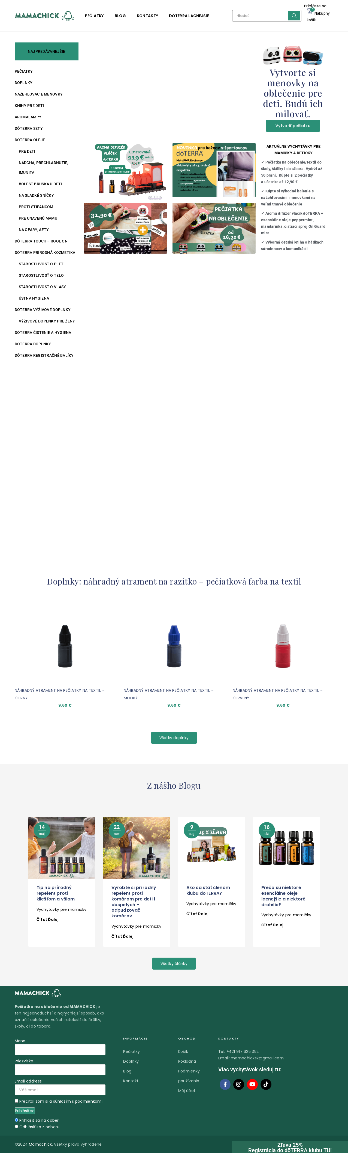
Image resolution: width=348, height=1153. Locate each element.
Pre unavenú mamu (38, 218)
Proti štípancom (36, 207)
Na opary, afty (34, 229)
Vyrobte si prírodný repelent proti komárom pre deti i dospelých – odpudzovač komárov (133, 901)
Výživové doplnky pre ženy (47, 321)
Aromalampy (28, 117)
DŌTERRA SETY (29, 128)
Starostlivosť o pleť (41, 264)
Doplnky (24, 83)
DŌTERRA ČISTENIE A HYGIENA (43, 332)
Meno (20, 1041)
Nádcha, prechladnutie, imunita (43, 168)
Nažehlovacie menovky (39, 94)
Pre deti (27, 151)
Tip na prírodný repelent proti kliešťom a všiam (56, 893)
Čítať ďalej (48, 919)
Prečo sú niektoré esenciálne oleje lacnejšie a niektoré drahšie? (283, 896)
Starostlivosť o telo (41, 275)
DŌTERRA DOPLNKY (33, 344)
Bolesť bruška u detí (40, 184)
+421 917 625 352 (242, 1051)
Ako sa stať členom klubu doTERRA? (208, 890)
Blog (120, 16)
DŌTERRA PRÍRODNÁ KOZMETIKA (45, 252)
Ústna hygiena (34, 298)
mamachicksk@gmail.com (257, 1058)
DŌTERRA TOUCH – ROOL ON (41, 241)
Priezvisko (24, 1061)
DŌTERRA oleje (30, 140)
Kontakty (147, 16)
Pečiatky (94, 16)
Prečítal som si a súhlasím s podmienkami (60, 1101)
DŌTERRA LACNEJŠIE (189, 16)
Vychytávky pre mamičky (62, 909)
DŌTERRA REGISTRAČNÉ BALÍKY (44, 355)
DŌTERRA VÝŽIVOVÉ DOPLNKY (43, 310)
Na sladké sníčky (36, 195)
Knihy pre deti (29, 105)
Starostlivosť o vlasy (42, 287)
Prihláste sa (315, 6)
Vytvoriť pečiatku (293, 125)
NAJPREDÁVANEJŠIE (46, 51)
